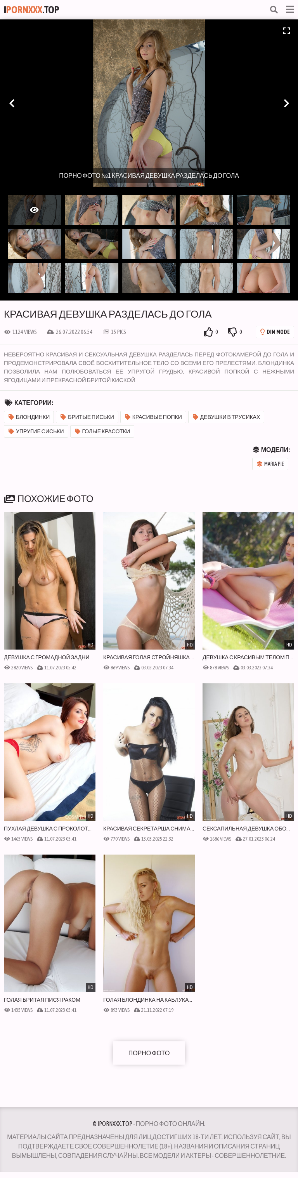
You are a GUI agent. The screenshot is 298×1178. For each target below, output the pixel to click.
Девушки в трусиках (226, 417)
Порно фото (149, 1052)
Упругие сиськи (36, 431)
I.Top (31, 10)
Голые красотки (102, 431)
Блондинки (29, 417)
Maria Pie (270, 464)
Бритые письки (87, 417)
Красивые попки (153, 417)
